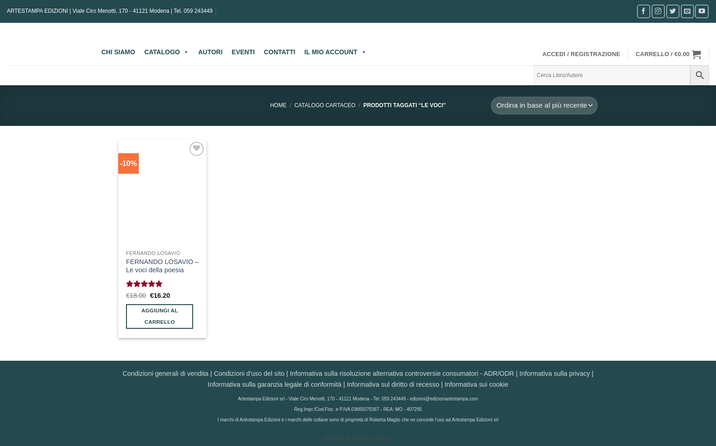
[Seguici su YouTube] (701, 11)
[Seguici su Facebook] (643, 11)
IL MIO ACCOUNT (336, 52)
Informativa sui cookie (476, 384)
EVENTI (243, 52)
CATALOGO (166, 52)
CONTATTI (279, 52)
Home (278, 105)
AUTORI (210, 52)
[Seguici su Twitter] (672, 11)
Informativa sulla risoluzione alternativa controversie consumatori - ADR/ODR (402, 373)
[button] (581, 54)
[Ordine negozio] (544, 105)
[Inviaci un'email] (687, 11)
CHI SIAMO (118, 52)
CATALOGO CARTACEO (325, 105)
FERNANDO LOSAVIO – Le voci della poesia (162, 266)
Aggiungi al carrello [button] (160, 316)
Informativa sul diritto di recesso (393, 384)
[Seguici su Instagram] (658, 11)
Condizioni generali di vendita (165, 373)
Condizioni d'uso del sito (249, 373)
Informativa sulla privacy (554, 373)
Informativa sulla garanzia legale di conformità (275, 384)
